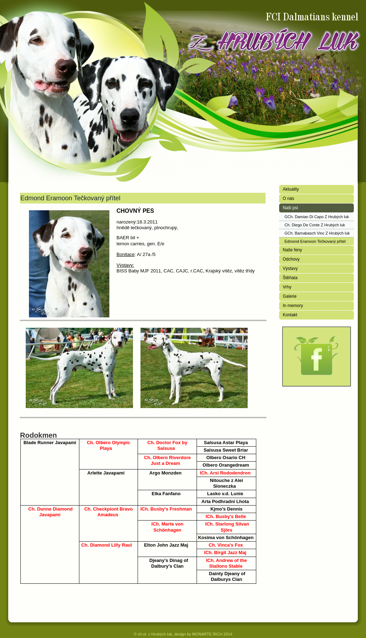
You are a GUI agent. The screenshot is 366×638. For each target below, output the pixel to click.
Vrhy (287, 287)
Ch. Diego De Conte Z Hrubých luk (315, 225)
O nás (288, 198)
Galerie (290, 296)
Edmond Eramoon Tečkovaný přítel (315, 241)
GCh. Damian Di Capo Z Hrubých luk (317, 217)
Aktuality (291, 189)
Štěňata (290, 277)
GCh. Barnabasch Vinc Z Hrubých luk (317, 233)
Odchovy (291, 259)
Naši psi (290, 207)
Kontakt (290, 314)
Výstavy (290, 268)
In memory (293, 305)
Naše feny (292, 249)
